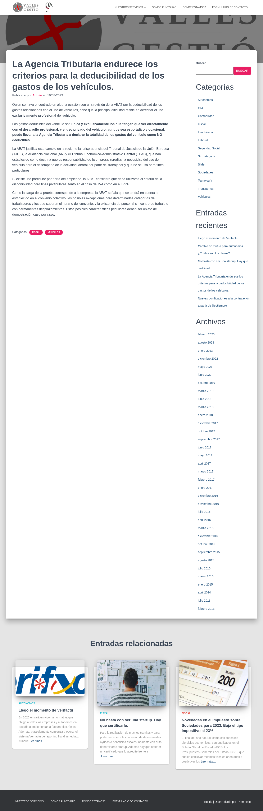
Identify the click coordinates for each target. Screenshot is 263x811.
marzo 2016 (205, 528)
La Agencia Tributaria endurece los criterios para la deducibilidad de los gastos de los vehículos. (221, 283)
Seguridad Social (209, 148)
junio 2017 (205, 447)
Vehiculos (54, 232)
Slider (201, 164)
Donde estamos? (194, 7)
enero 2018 (205, 415)
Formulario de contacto (230, 7)
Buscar (201, 63)
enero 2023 (205, 350)
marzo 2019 (205, 391)
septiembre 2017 (209, 439)
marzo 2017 (205, 471)
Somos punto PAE (164, 7)
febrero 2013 (206, 608)
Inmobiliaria (205, 132)
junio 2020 (205, 374)
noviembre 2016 (208, 503)
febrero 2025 (206, 334)
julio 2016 (204, 511)
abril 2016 (204, 520)
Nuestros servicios (130, 7)
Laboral (203, 140)
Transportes (205, 188)
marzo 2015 (205, 576)
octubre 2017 (206, 431)
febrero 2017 (206, 479)
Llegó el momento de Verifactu (217, 238)
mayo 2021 (205, 366)
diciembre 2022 (208, 358)
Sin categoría (206, 156)
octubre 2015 (206, 544)
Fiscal (36, 232)
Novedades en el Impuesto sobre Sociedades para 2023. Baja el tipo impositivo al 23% (212, 725)
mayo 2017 (205, 455)
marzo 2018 (205, 407)
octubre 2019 (206, 382)
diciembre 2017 (208, 423)
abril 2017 (204, 463)
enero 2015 (205, 584)
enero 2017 (205, 487)
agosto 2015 (206, 560)
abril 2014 (204, 592)
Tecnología (205, 180)
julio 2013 (204, 600)
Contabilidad (206, 116)
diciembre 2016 (208, 495)
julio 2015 (204, 568)
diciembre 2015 (208, 536)
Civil (200, 108)
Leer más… (37, 741)
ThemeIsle (244, 801)
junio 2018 (205, 399)
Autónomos (205, 100)
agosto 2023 (206, 342)
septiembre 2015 (209, 552)
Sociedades (205, 172)
